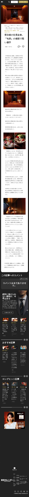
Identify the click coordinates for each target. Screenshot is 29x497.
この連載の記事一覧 (8, 312)
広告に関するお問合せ (14, 480)
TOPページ (14, 474)
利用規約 (17, 475)
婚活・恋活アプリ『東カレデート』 (23, 479)
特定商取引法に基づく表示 (17, 484)
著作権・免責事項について (17, 480)
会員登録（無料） (23, 1)
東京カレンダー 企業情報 (14, 484)
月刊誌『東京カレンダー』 (23, 476)
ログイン (14, 1)
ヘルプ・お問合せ (14, 477)
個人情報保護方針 (17, 477)
